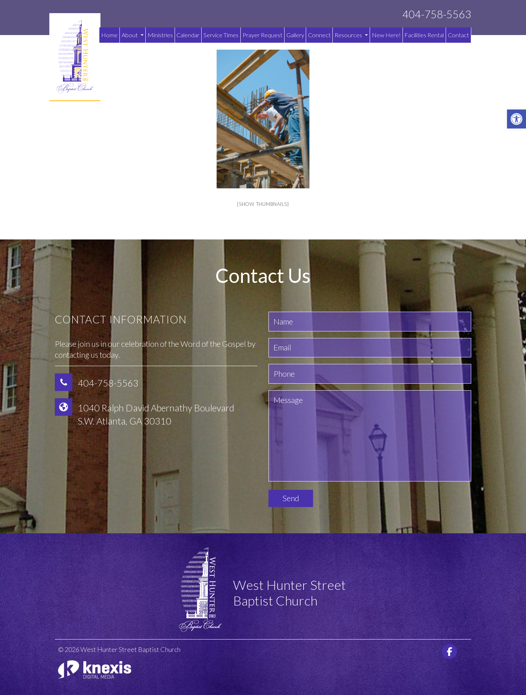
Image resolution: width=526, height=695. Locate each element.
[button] (516, 119)
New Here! (386, 34)
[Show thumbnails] (263, 204)
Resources (351, 34)
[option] (263, 119)
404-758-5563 (437, 14)
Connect (319, 34)
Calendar (187, 34)
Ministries (160, 34)
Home (109, 34)
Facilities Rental (424, 34)
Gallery (295, 34)
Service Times (221, 34)
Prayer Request (262, 34)
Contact (458, 34)
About (133, 34)
